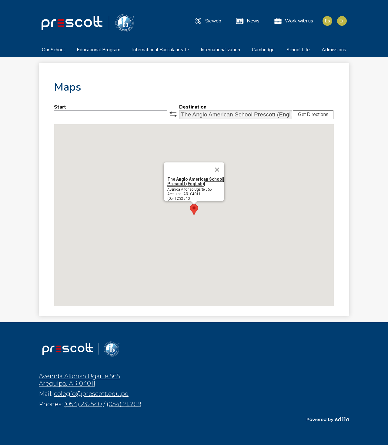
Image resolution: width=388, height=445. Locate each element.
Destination (192, 109)
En (342, 21)
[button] (53, 54)
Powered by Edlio (328, 419)
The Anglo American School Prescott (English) (195, 183)
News (247, 21)
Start (60, 109)
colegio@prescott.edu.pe (91, 393)
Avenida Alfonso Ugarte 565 (79, 380)
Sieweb (207, 21)
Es (327, 21)
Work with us (293, 21)
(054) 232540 (83, 404)
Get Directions (313, 116)
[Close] (217, 172)
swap (173, 116)
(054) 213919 (124, 404)
